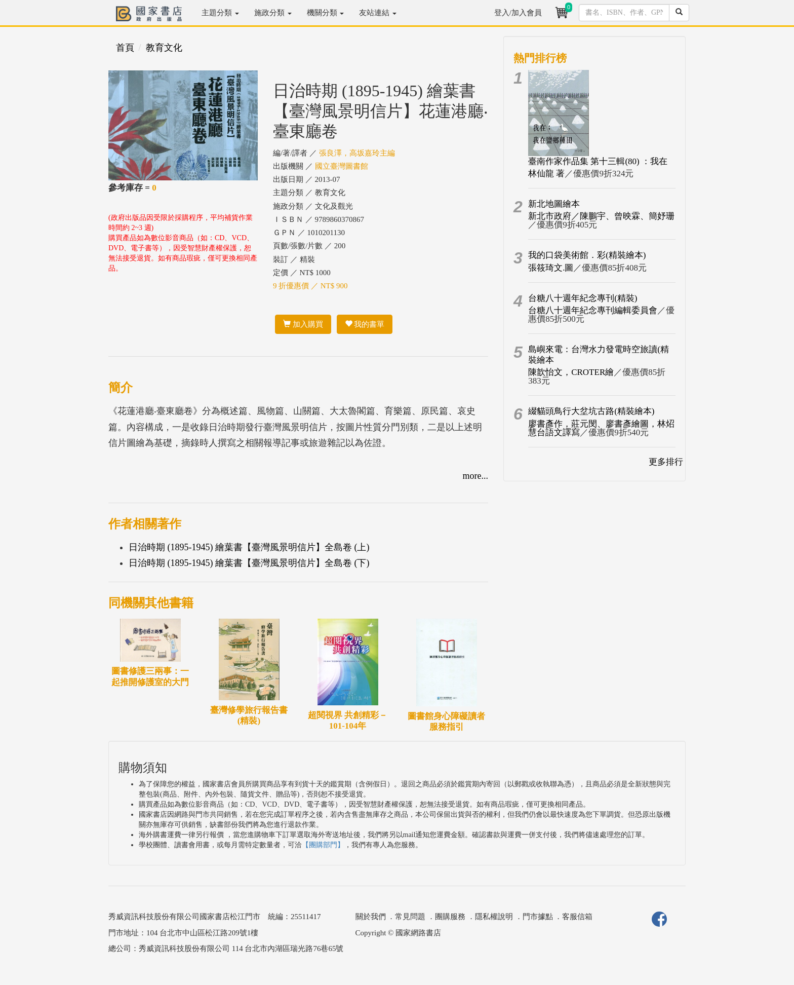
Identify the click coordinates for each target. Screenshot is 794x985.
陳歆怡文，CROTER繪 (571, 372)
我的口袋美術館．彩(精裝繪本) (587, 255)
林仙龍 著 (546, 173)
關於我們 (370, 917)
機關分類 (325, 13)
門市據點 (538, 917)
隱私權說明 (494, 917)
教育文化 (164, 48)
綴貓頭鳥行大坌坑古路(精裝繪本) (591, 411)
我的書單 (365, 324)
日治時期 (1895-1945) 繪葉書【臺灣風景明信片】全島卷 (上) (249, 547)
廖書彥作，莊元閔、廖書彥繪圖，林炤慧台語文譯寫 (601, 428)
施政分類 (273, 13)
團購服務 (450, 917)
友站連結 (377, 13)
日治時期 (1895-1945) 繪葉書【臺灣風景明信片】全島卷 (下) (249, 563)
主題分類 (220, 13)
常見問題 (410, 917)
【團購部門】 (323, 845)
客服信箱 (577, 917)
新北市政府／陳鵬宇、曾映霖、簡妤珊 (601, 216)
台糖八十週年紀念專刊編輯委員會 (592, 310)
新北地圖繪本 (554, 204)
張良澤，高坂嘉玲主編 (357, 153)
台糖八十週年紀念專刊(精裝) (582, 298)
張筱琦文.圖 (550, 268)
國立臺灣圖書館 (341, 166)
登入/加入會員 (518, 13)
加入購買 (303, 324)
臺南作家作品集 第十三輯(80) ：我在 (597, 161)
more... (475, 476)
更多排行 (666, 462)
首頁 (125, 48)
